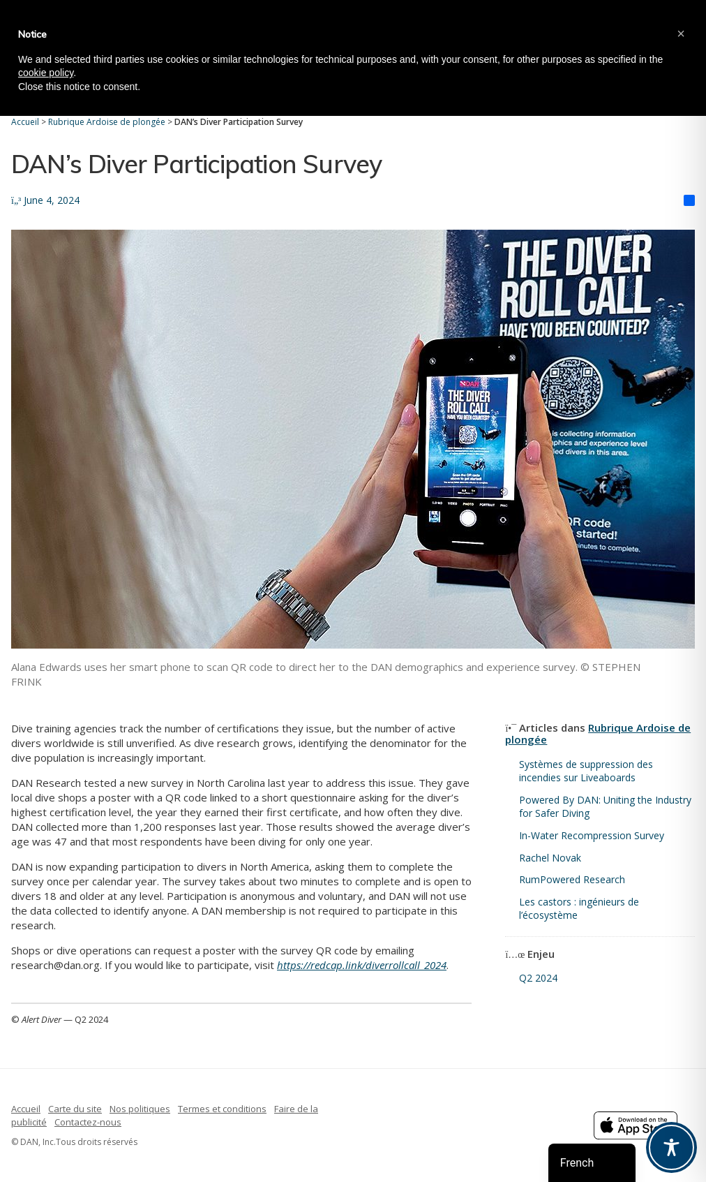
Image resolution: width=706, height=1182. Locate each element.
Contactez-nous (87, 1122)
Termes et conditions (222, 1108)
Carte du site (75, 1108)
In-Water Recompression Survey (591, 835)
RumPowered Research (572, 879)
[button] (681, 33)
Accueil (25, 1108)
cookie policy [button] (45, 72)
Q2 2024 (538, 977)
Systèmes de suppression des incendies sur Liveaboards (586, 771)
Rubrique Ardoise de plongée (598, 733)
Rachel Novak (550, 857)
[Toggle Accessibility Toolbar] (671, 1147)
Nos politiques (140, 1108)
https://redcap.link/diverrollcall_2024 (361, 965)
